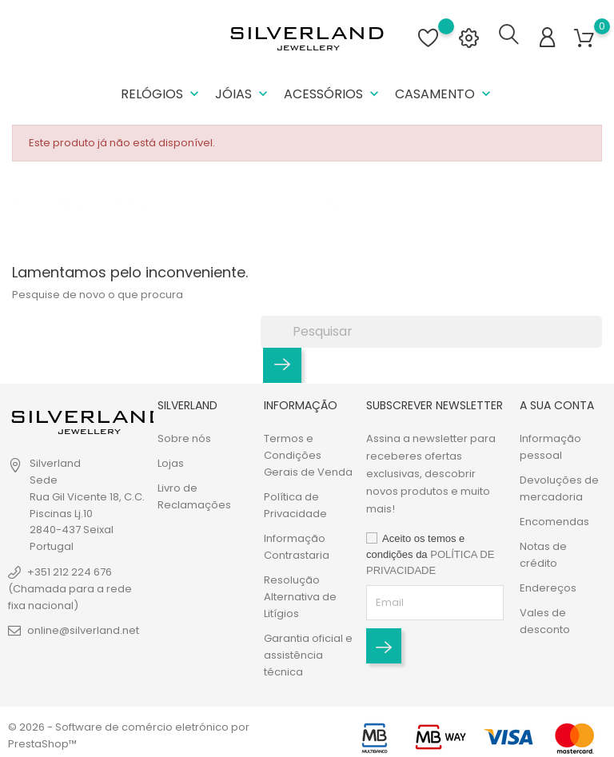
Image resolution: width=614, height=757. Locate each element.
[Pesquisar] (431, 331)
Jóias (243, 94)
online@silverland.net (83, 630)
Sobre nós (184, 438)
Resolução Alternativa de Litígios (300, 596)
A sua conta (557, 405)
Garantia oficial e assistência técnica (308, 655)
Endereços (548, 588)
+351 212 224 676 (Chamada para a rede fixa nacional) (70, 588)
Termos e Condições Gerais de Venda (308, 455)
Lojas (170, 463)
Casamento (444, 94)
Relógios (161, 94)
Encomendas (554, 521)
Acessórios (333, 94)
